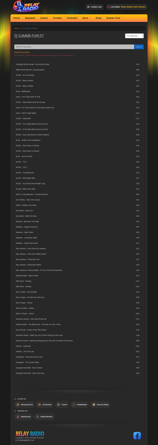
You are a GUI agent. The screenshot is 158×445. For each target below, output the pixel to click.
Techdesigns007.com (26, 440)
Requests (30, 18)
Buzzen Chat (113, 18)
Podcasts (72, 18)
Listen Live (94, 7)
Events (44, 18)
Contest (57, 18)
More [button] (85, 18)
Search (139, 47)
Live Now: (126, 7)
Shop (98, 18)
